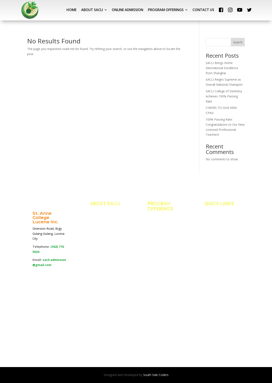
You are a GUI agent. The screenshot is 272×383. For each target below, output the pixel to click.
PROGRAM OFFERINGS (166, 9)
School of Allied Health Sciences (160, 263)
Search (237, 42)
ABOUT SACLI (92, 9)
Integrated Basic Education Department (162, 221)
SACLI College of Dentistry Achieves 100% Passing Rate (224, 96)
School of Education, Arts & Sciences (164, 310)
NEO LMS (217, 226)
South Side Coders (156, 375)
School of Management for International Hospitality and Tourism (163, 242)
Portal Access (223, 221)
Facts (100, 221)
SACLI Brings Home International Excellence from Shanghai (222, 68)
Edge (99, 226)
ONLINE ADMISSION (127, 9)
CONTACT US (203, 9)
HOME (71, 9)
